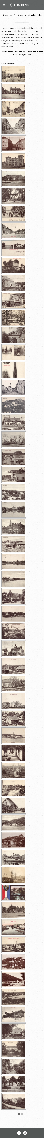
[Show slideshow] (8, 64)
